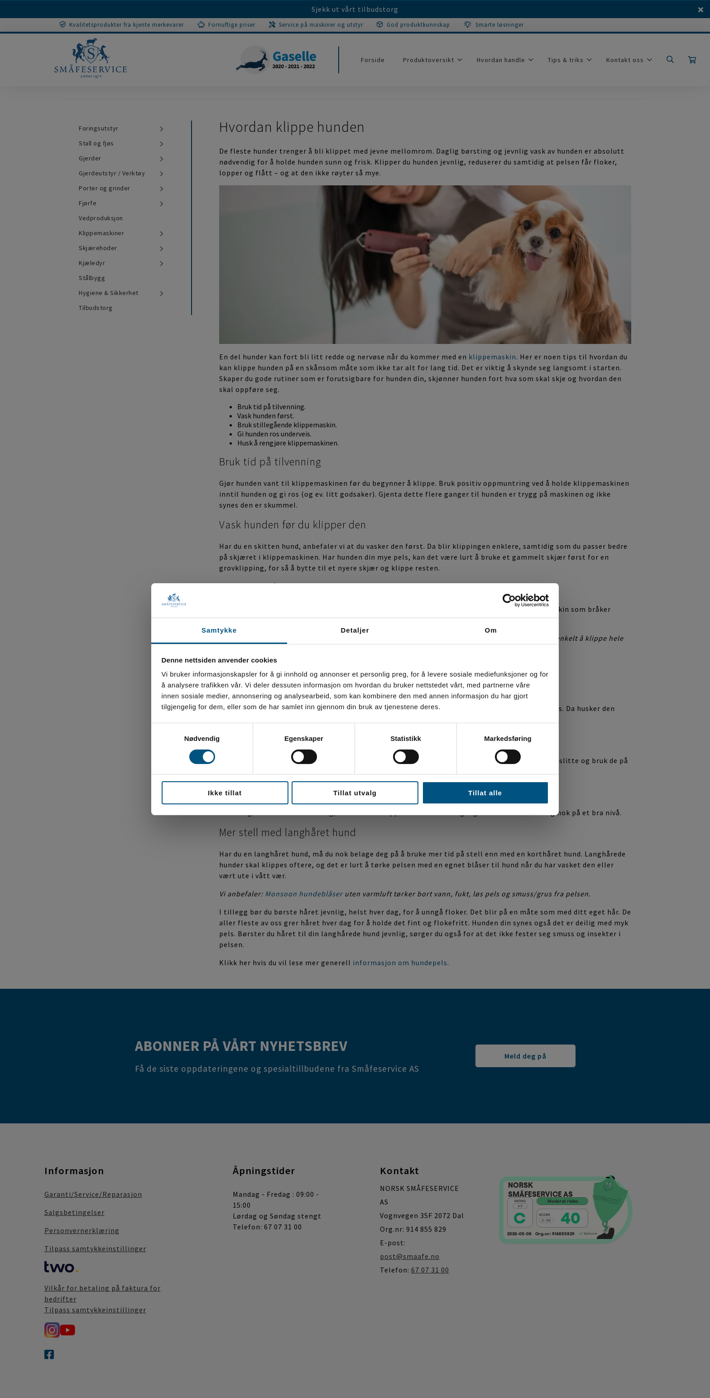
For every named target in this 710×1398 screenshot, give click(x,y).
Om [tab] (491, 630)
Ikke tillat (225, 793)
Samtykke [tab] (219, 630)
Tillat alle (485, 793)
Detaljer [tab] (355, 630)
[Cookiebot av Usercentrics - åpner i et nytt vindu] (509, 600)
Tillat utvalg (355, 793)
